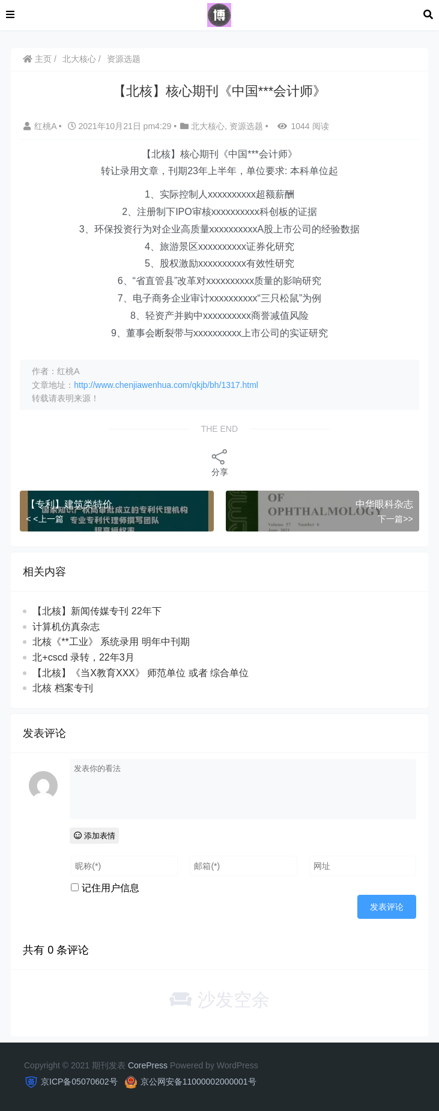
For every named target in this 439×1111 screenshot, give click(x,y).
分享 (220, 462)
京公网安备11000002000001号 (198, 1081)
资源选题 (124, 59)
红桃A (40, 126)
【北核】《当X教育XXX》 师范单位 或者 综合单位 (140, 673)
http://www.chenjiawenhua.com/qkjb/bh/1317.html (166, 385)
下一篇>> (395, 519)
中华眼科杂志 (384, 504)
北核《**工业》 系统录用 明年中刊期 (110, 642)
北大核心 (79, 59)
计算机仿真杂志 (66, 627)
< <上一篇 (44, 519)
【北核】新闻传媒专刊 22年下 (96, 611)
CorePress (148, 1065)
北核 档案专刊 (62, 688)
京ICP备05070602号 (79, 1081)
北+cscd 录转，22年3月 (83, 657)
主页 (37, 59)
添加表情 (94, 835)
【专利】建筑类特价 (69, 504)
